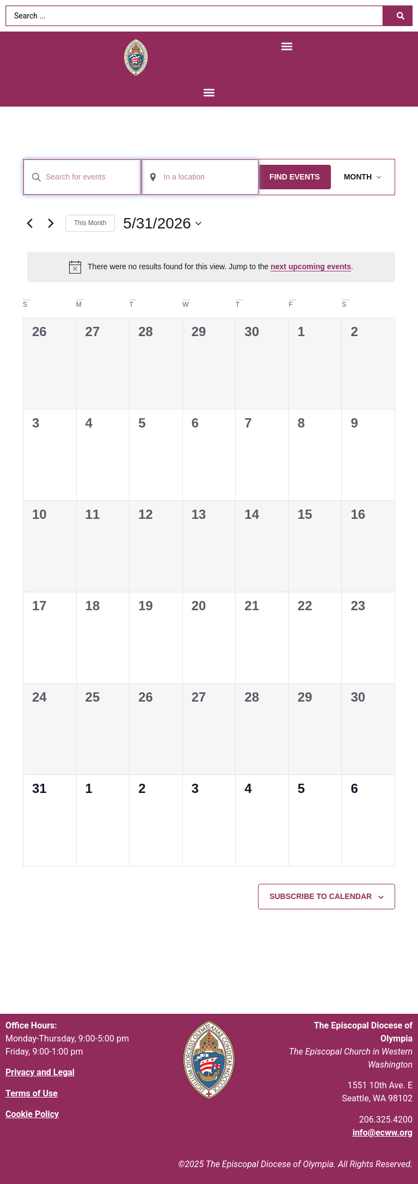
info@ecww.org (383, 1132)
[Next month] (50, 223)
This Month (90, 223)
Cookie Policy (32, 1114)
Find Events (294, 176)
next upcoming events (311, 266)
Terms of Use (31, 1093)
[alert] (211, 267)
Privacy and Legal (40, 1072)
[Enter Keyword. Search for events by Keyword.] (82, 177)
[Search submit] (401, 16)
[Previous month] (29, 223)
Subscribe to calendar (320, 896)
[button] (287, 46)
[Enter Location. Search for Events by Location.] (200, 177)
